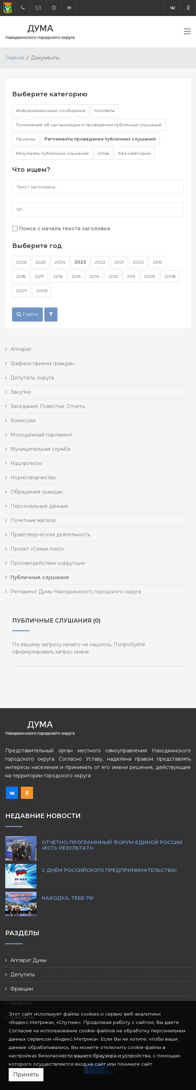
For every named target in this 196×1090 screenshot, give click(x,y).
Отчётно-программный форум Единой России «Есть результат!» (112, 845)
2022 (100, 262)
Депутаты (22, 974)
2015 (76, 276)
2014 (94, 276)
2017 (39, 276)
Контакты (105, 110)
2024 (60, 262)
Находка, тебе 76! (67, 898)
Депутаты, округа (32, 378)
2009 (149, 276)
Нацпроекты (26, 463)
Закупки (20, 392)
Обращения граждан (36, 492)
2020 (138, 262)
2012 (113, 276)
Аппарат (20, 349)
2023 (80, 262)
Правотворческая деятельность (50, 534)
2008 (170, 276)
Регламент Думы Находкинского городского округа (75, 591)
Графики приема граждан (42, 363)
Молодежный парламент (41, 435)
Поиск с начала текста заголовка (64, 228)
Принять (26, 1074)
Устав (103, 153)
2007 (21, 290)
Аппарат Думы (28, 960)
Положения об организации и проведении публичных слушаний (89, 124)
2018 (21, 276)
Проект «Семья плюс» (37, 549)
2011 (131, 276)
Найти (27, 314)
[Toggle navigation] (187, 33)
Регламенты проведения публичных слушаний (100, 139)
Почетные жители (33, 520)
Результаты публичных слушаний (52, 153)
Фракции (21, 989)
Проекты (25, 139)
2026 (21, 262)
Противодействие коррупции (47, 563)
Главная (14, 58)
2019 (157, 262)
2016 (58, 276)
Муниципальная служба (40, 449)
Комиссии (22, 420)
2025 (40, 262)
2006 (41, 290)
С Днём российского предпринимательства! (109, 870)
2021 (119, 262)
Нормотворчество (33, 477)
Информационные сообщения (50, 110)
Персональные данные (39, 506)
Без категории (134, 153)
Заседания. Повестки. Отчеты (47, 406)
